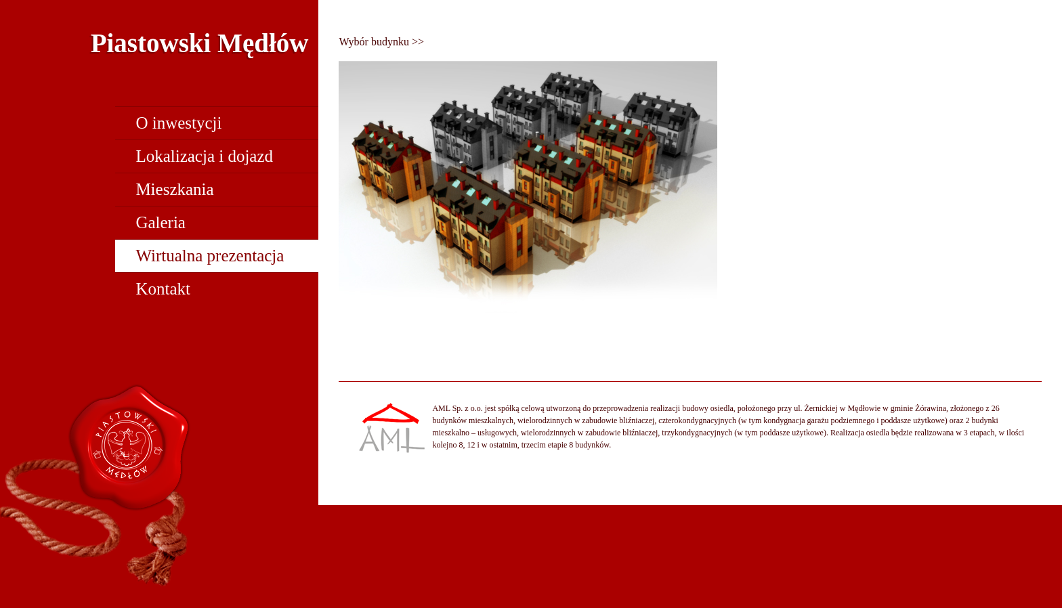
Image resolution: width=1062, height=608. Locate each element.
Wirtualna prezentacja (209, 255)
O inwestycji (178, 123)
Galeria (160, 222)
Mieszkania (174, 189)
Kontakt (162, 289)
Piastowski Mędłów (200, 43)
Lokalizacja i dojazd (204, 156)
